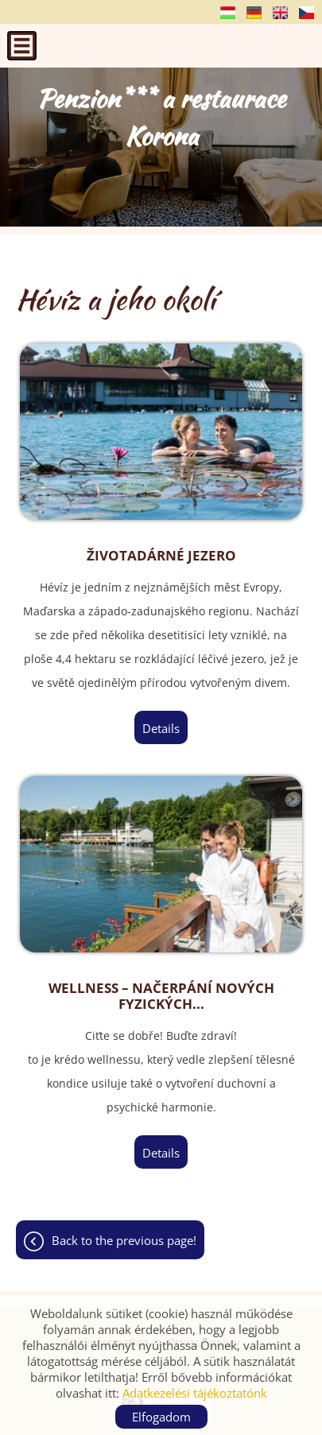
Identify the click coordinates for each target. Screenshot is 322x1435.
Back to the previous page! (124, 1240)
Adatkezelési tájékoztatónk (194, 1393)
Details (161, 728)
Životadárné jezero (161, 556)
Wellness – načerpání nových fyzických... (161, 996)
